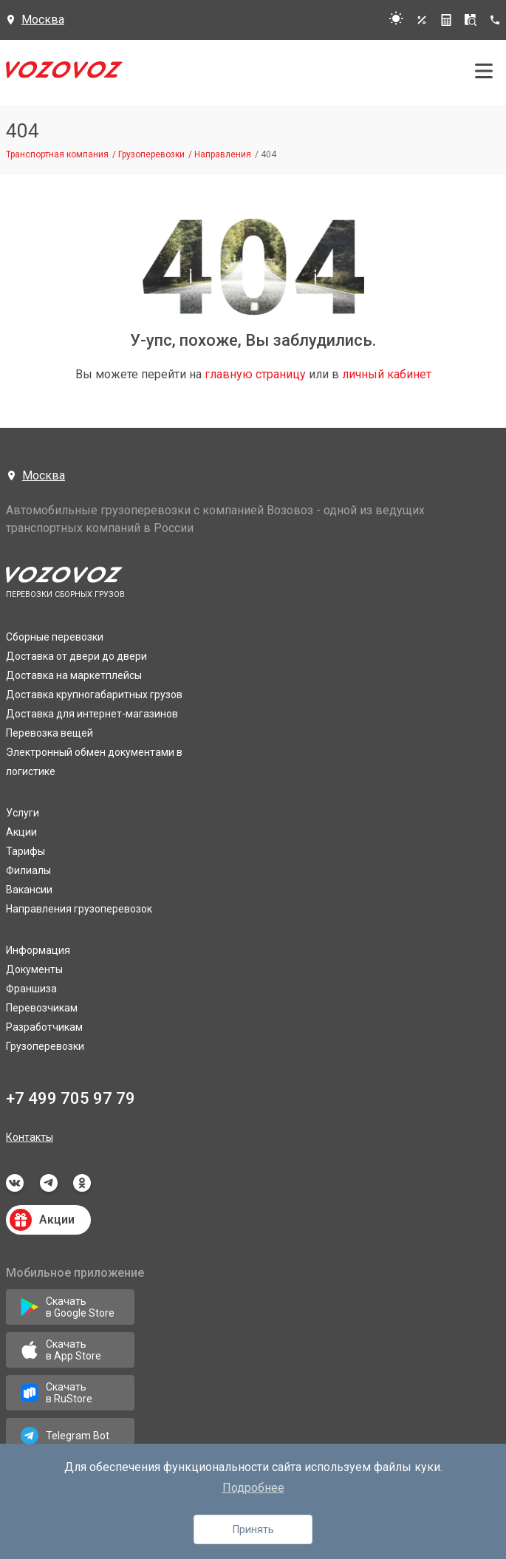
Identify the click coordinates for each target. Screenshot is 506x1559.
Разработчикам (44, 1027)
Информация (38, 950)
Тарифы (25, 851)
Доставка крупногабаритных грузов (94, 694)
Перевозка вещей (49, 733)
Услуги (22, 813)
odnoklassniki (82, 1183)
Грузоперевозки (45, 1046)
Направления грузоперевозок (79, 909)
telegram (49, 1183)
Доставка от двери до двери (76, 656)
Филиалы (28, 870)
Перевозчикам (42, 1008)
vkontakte (15, 1183)
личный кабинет (386, 374)
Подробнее (253, 1488)
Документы (34, 969)
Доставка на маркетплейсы (74, 675)
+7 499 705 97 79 (70, 1098)
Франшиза (31, 989)
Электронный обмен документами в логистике (94, 761)
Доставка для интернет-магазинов (92, 714)
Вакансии (29, 890)
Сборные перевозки (54, 637)
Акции (21, 832)
